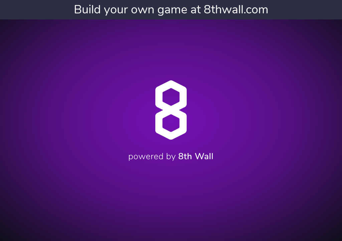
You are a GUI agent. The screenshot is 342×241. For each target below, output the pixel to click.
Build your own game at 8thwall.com (171, 9)
